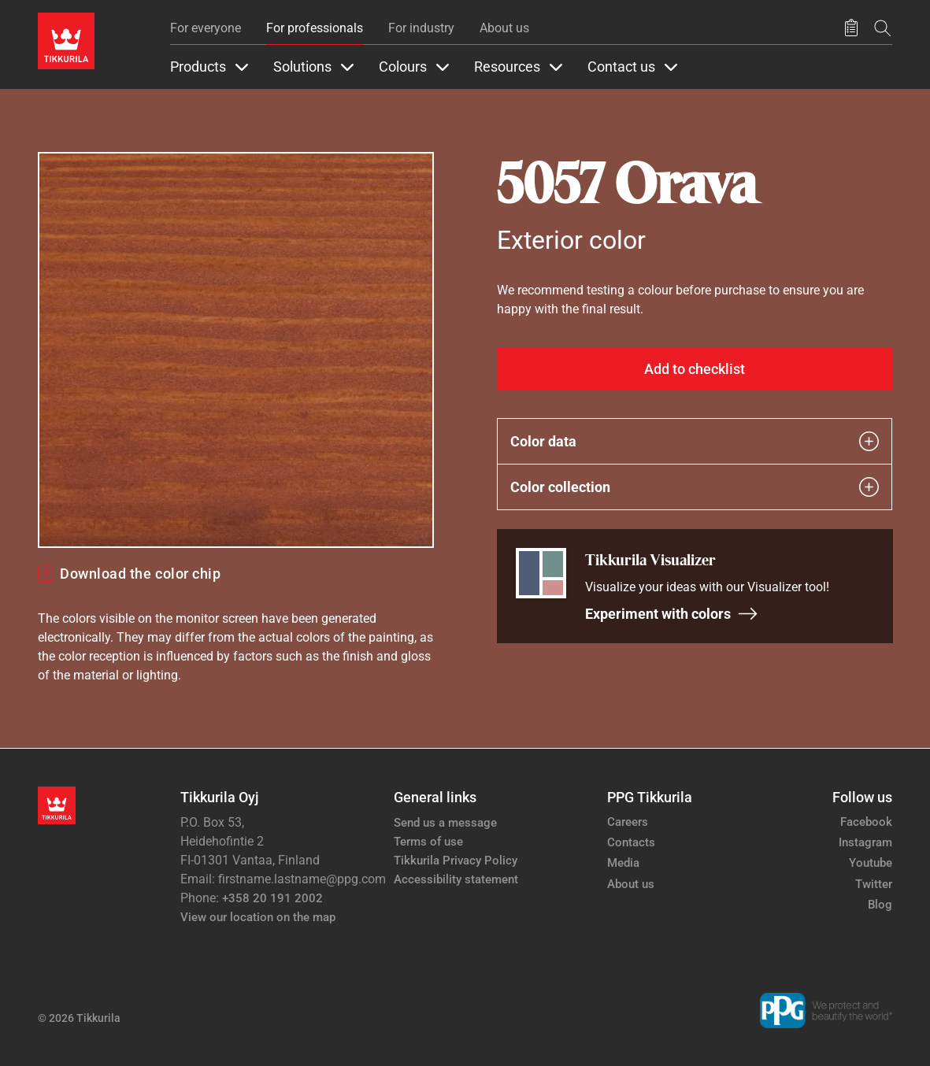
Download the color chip (140, 573)
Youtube (870, 863)
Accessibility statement (456, 879)
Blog (880, 905)
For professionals (314, 27)
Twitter (873, 884)
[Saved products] (851, 28)
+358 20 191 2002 (272, 898)
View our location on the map (257, 917)
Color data (695, 441)
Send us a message (445, 823)
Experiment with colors (671, 613)
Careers (627, 822)
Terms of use (428, 842)
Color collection (695, 487)
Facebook (866, 822)
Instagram (865, 842)
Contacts (631, 842)
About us (504, 27)
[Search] (882, 27)
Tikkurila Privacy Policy (455, 860)
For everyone (205, 27)
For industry (421, 27)
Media (623, 863)
